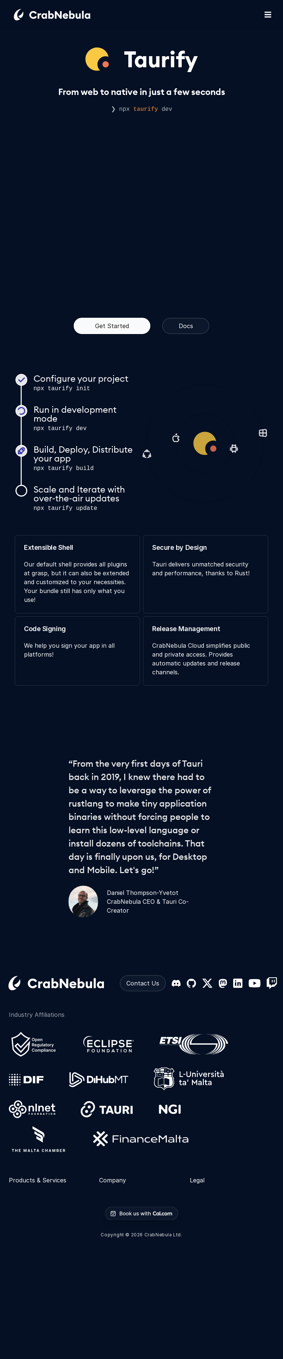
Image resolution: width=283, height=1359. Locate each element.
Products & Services (37, 1180)
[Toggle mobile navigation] (268, 14)
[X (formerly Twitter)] (207, 983)
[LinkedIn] (237, 983)
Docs (186, 326)
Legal (197, 1180)
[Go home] (61, 14)
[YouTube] (254, 983)
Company (112, 1180)
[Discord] (176, 983)
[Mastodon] (223, 983)
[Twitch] (271, 983)
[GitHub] (191, 983)
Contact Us (142, 983)
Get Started (112, 326)
